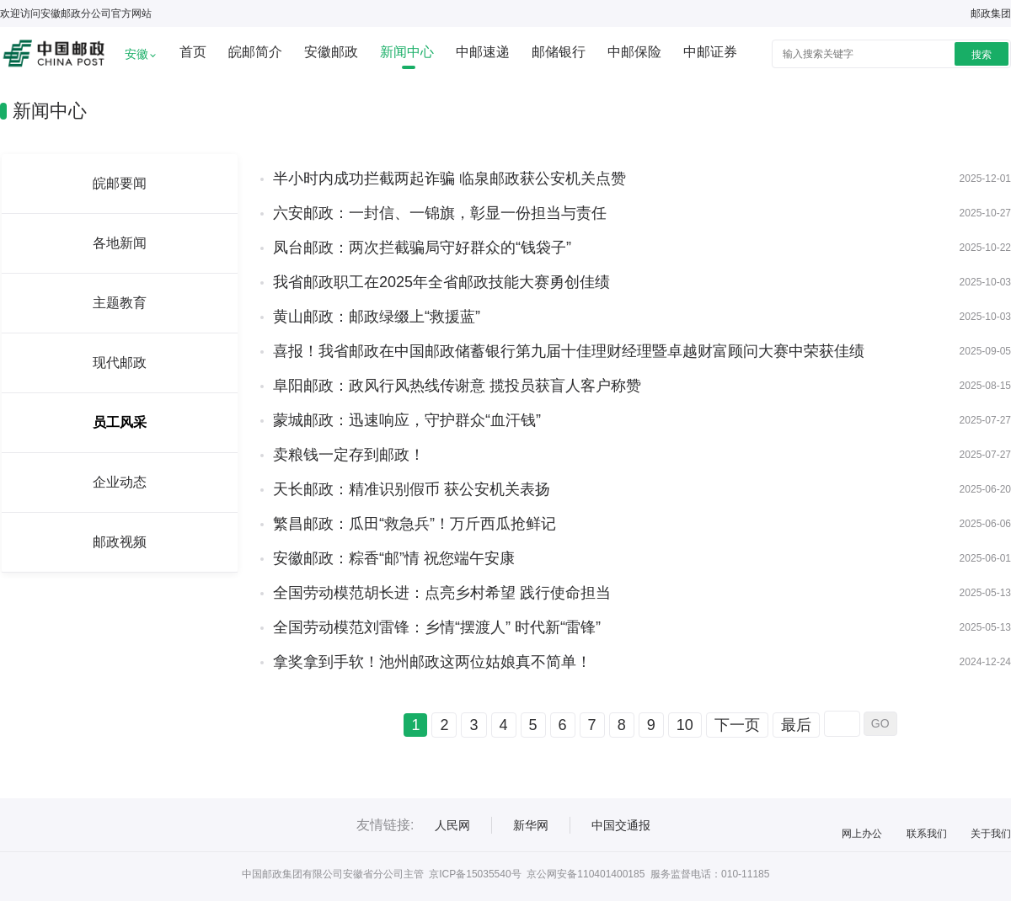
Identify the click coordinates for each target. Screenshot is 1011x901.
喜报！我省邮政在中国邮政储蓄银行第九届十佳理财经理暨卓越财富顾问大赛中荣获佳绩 (568, 351)
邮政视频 (120, 542)
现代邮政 (120, 362)
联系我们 (927, 834)
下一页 (737, 725)
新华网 (530, 825)
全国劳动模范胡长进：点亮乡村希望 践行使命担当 (442, 592)
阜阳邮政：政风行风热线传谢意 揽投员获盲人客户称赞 (457, 385)
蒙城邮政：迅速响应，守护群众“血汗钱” (407, 420)
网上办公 (862, 834)
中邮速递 (483, 52)
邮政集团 (991, 13)
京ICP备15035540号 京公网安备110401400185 (537, 874)
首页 (192, 52)
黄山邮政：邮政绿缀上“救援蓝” (376, 316)
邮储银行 (559, 52)
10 (685, 725)
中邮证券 (710, 52)
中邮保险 (634, 52)
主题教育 (120, 303)
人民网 (452, 825)
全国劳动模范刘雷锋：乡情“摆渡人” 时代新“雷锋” (437, 627)
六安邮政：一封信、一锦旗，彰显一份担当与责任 (440, 213)
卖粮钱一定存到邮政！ (349, 454)
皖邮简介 (255, 52)
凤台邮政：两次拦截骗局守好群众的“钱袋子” (422, 247)
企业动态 (120, 482)
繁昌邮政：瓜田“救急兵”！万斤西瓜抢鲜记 (414, 523)
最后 (796, 725)
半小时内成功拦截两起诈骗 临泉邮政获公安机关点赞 (449, 178)
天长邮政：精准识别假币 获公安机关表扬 (411, 489)
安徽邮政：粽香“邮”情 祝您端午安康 (394, 558)
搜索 (981, 55)
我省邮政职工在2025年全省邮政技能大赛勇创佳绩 (441, 282)
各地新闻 (120, 243)
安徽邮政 (331, 52)
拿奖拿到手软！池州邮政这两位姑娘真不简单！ (432, 661)
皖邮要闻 (120, 183)
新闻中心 (407, 52)
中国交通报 (620, 825)
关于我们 (991, 834)
